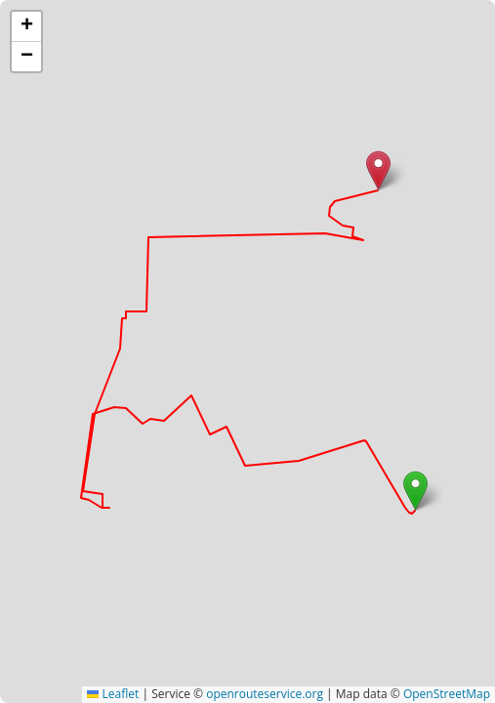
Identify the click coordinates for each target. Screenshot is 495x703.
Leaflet (113, 693)
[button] (415, 491)
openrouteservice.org (264, 693)
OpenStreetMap (446, 693)
